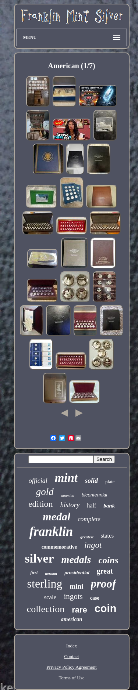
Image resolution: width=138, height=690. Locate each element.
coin (106, 608)
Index (71, 646)
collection (46, 609)
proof (103, 583)
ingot (93, 545)
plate (109, 481)
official (38, 480)
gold (45, 491)
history (70, 505)
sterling (45, 583)
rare (79, 609)
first (34, 572)
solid (91, 480)
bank (109, 506)
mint (66, 477)
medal (56, 516)
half (91, 505)
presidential (76, 572)
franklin (51, 531)
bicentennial (94, 495)
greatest (86, 537)
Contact (71, 656)
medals (76, 559)
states (107, 535)
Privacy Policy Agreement (71, 667)
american (71, 619)
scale (50, 597)
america (67, 495)
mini (77, 586)
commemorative (59, 547)
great (105, 571)
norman (51, 573)
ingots (73, 596)
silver (39, 558)
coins (108, 560)
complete (89, 519)
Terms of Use (72, 677)
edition (40, 504)
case (94, 598)
